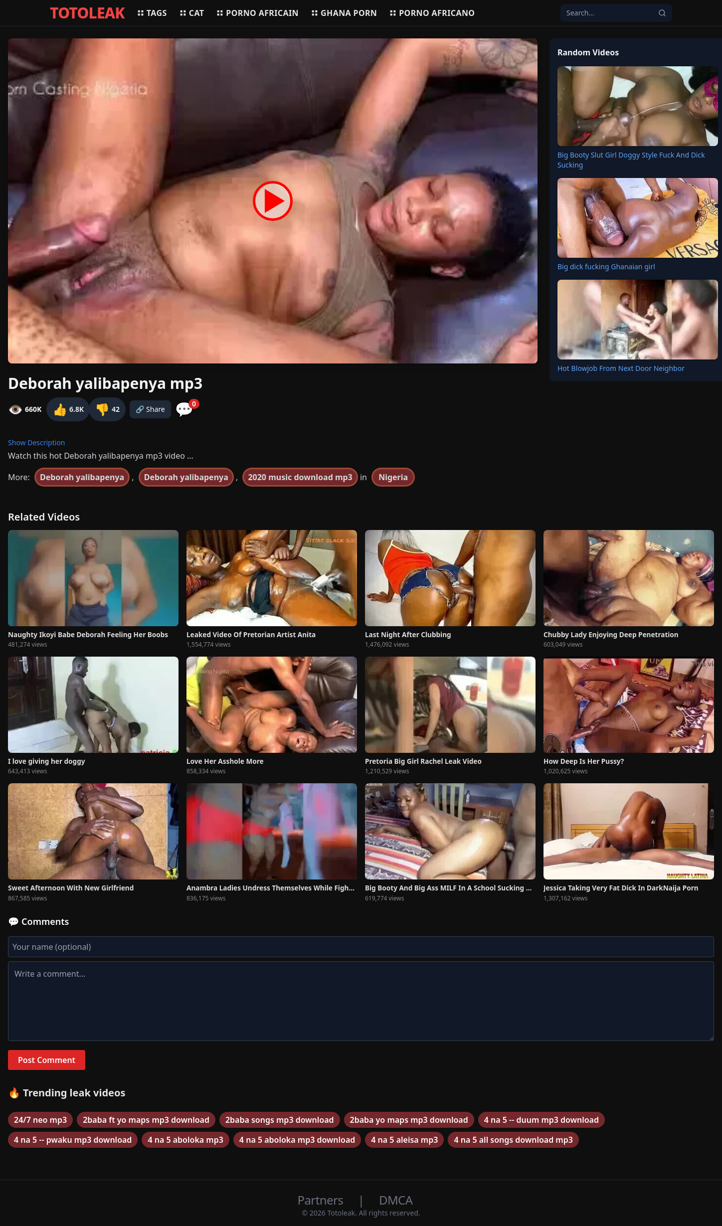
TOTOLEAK (87, 13)
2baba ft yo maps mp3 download (146, 1119)
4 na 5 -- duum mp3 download (541, 1119)
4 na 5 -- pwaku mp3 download (73, 1139)
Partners (322, 1200)
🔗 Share (150, 409)
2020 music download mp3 (300, 477)
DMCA (395, 1200)
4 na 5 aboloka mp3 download (297, 1139)
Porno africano (432, 12)
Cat (191, 12)
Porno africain (257, 12)
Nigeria (393, 477)
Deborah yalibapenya (82, 477)
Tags (152, 12)
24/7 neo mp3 (40, 1119)
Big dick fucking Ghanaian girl (606, 266)
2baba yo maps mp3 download (409, 1119)
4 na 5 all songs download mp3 (513, 1139)
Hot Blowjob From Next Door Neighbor (621, 368)
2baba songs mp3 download (279, 1119)
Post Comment (46, 1059)
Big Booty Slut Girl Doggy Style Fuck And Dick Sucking (631, 160)
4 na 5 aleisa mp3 (404, 1139)
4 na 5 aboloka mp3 (185, 1139)
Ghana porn (344, 12)
